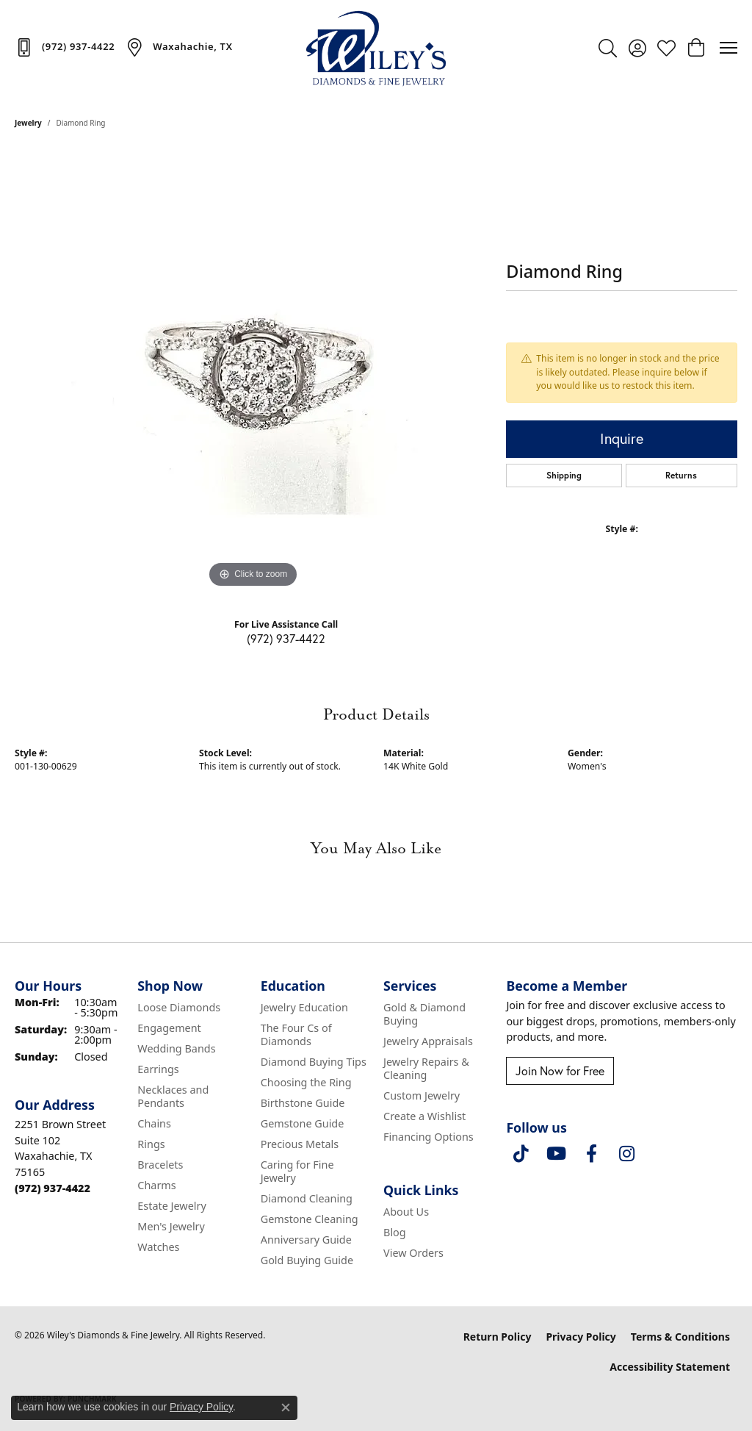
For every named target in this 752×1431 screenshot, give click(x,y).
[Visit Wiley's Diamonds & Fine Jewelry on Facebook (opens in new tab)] (591, 1154)
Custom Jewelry (421, 1095)
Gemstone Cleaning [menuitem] (309, 1219)
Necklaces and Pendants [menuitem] (173, 1096)
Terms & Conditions (680, 1337)
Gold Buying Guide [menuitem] (307, 1260)
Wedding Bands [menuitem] (176, 1048)
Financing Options (428, 1137)
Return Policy (497, 1337)
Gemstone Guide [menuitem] (302, 1123)
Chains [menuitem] (154, 1123)
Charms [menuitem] (156, 1185)
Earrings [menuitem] (157, 1069)
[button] (608, 47)
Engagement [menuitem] (168, 1028)
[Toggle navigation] (728, 48)
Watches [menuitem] (158, 1247)
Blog (394, 1232)
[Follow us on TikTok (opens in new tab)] (520, 1154)
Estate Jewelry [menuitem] (171, 1206)
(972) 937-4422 (286, 638)
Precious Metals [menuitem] (300, 1144)
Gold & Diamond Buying (424, 1013)
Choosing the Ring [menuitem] (306, 1082)
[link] (65, 47)
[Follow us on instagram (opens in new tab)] (626, 1154)
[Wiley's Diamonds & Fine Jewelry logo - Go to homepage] (376, 48)
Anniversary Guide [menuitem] (306, 1240)
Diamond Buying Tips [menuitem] (313, 1062)
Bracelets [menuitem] (160, 1165)
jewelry (28, 123)
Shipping (564, 475)
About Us (406, 1212)
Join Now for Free (560, 1070)
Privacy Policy (580, 1337)
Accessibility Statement (670, 1367)
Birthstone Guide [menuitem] (303, 1103)
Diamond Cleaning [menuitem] (306, 1198)
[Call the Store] (52, 1188)
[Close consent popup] (285, 1407)
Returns (681, 475)
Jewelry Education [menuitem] (304, 1007)
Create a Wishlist (424, 1116)
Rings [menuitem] (150, 1144)
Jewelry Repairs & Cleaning (426, 1068)
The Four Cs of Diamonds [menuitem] (296, 1034)
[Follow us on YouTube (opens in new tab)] (556, 1154)
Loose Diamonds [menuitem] (178, 1007)
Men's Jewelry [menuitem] (171, 1226)
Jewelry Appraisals (428, 1041)
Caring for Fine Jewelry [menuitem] (297, 1171)
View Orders (413, 1253)
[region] (253, 371)
